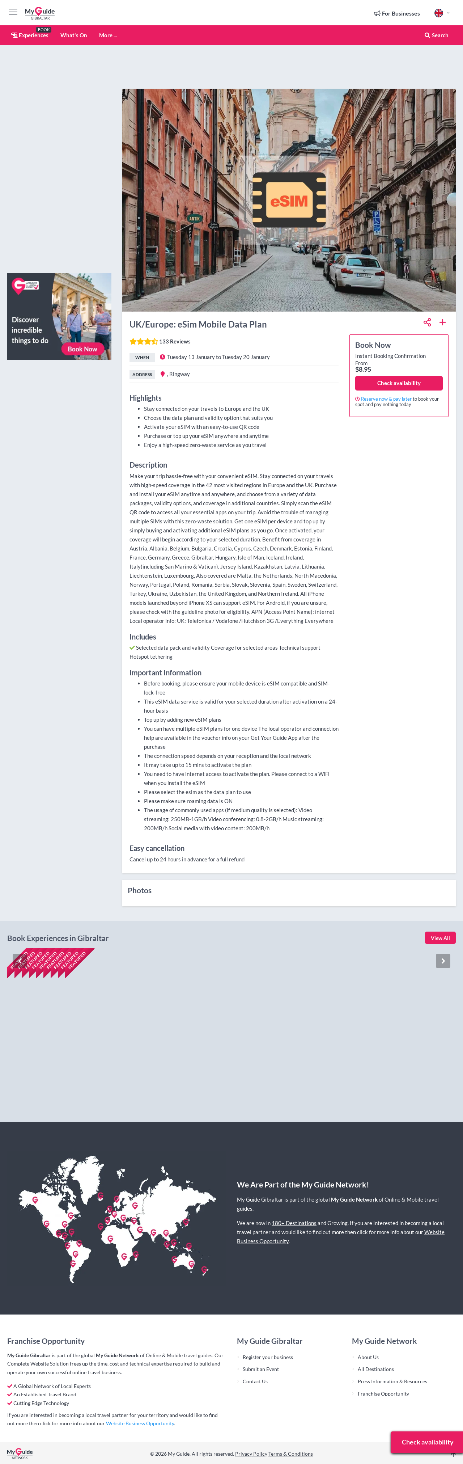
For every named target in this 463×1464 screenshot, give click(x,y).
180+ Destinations (294, 1223)
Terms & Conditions (290, 1454)
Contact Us (255, 1381)
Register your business (268, 1357)
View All (440, 938)
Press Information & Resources (392, 1381)
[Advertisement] (59, 159)
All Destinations (376, 1369)
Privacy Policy (251, 1454)
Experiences (29, 35)
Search (436, 35)
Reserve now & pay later (386, 399)
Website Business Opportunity (140, 1423)
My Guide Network (354, 1199)
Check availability (399, 383)
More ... (108, 35)
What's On (73, 35)
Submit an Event (261, 1369)
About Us (368, 1357)
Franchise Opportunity (383, 1394)
